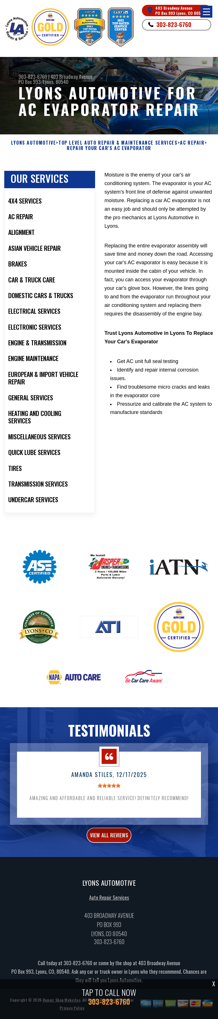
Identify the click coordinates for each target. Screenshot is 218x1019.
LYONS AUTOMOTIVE (33, 142)
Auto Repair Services (109, 904)
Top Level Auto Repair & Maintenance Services (117, 142)
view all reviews (109, 842)
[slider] (109, 792)
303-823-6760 (173, 24)
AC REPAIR (192, 142)
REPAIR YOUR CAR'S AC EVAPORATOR (109, 148)
